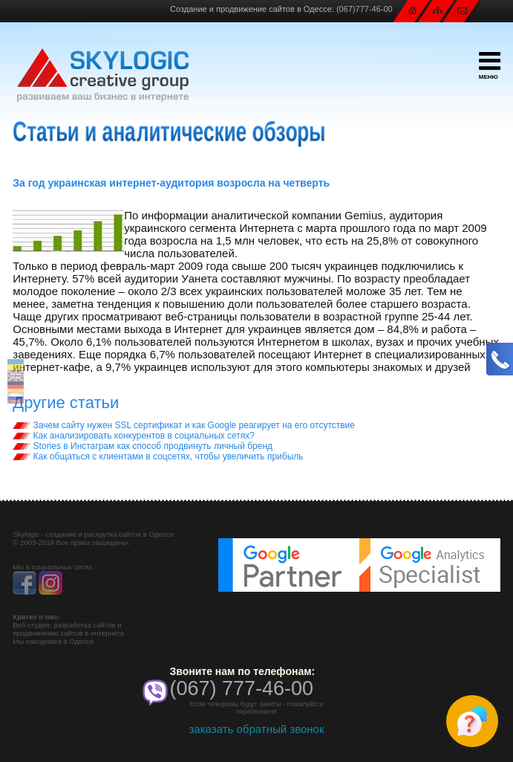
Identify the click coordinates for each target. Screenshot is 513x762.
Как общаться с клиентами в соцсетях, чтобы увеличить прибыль (158, 456)
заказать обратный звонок (256, 729)
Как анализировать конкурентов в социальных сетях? (134, 435)
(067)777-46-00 (364, 8)
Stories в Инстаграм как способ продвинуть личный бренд (142, 446)
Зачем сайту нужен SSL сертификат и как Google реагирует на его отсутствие (184, 425)
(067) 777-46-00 (242, 688)
